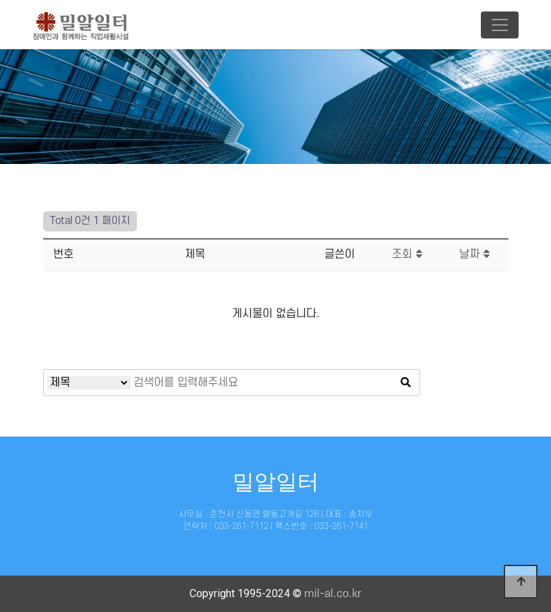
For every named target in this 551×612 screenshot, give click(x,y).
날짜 (474, 254)
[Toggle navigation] (500, 24)
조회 (407, 254)
